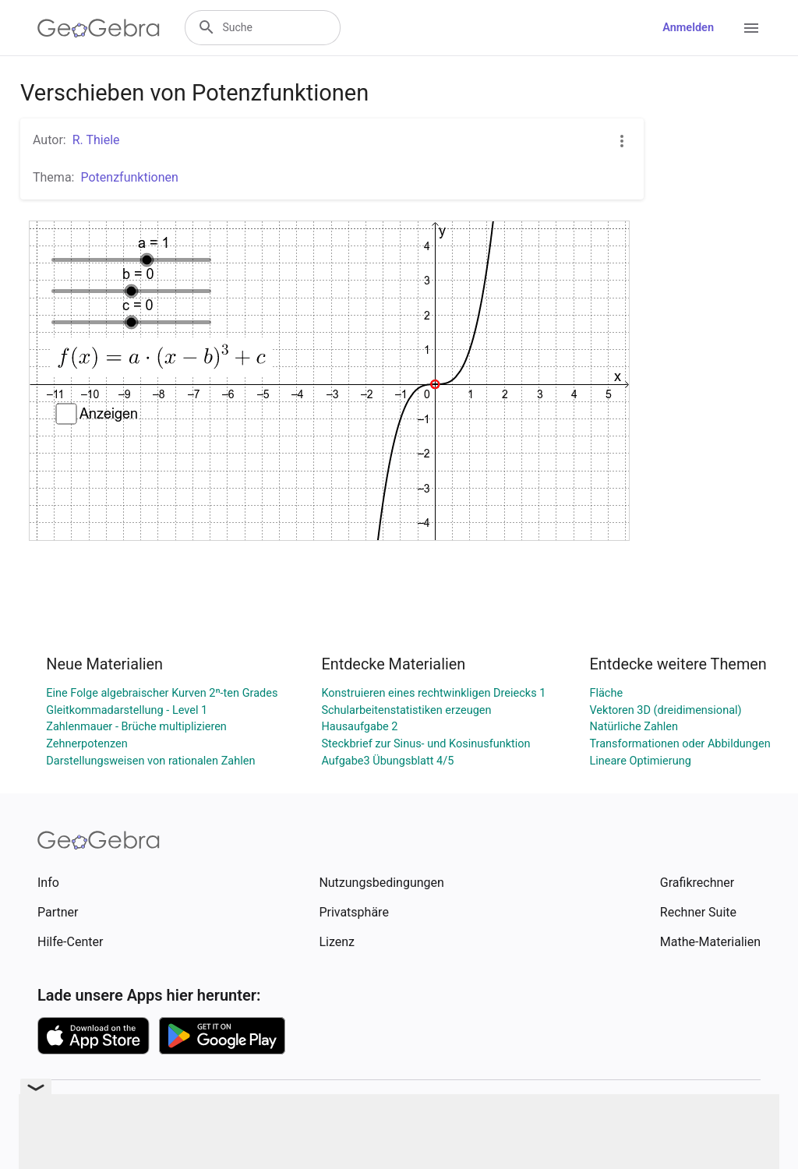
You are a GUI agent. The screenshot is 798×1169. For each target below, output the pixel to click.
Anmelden (688, 27)
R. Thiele (96, 139)
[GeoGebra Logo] (98, 28)
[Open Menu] (751, 28)
